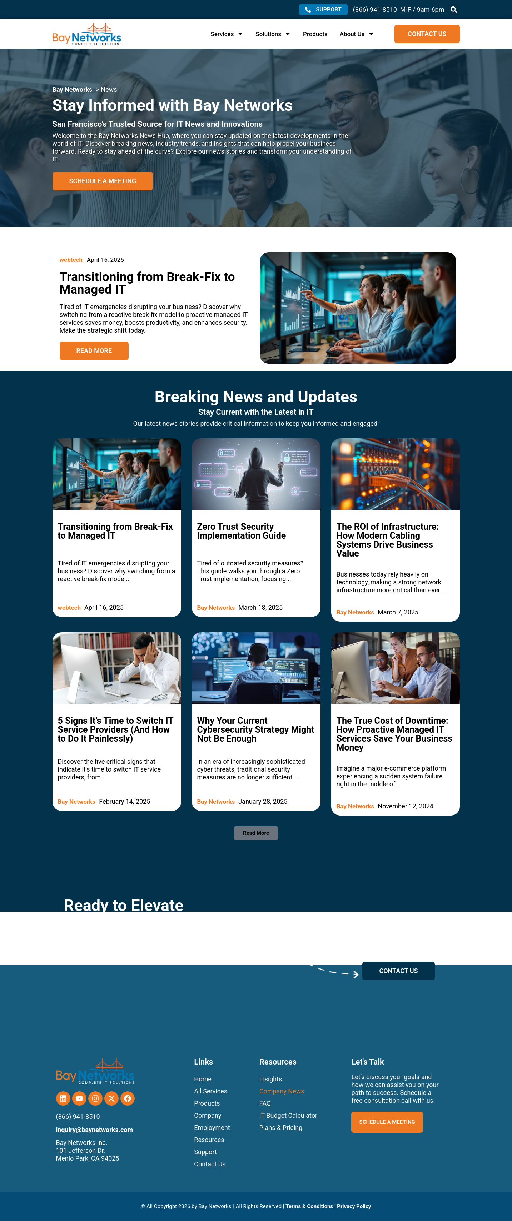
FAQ (265, 1103)
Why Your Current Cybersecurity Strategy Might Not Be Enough (255, 730)
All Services (210, 1091)
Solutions (273, 34)
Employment (212, 1127)
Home (202, 1079)
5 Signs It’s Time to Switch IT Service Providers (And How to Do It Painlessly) (115, 730)
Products (315, 34)
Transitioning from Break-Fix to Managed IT (115, 531)
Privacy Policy (354, 1206)
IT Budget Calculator (288, 1115)
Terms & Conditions (309, 1206)
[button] (454, 9)
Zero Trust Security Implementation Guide (241, 531)
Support (205, 1152)
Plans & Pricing (281, 1127)
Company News (281, 1091)
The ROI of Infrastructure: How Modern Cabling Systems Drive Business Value (388, 540)
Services (226, 34)
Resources (209, 1139)
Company (207, 1115)
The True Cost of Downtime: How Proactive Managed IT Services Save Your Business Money (395, 734)
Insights (270, 1079)
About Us (357, 34)
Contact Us (209, 1164)
